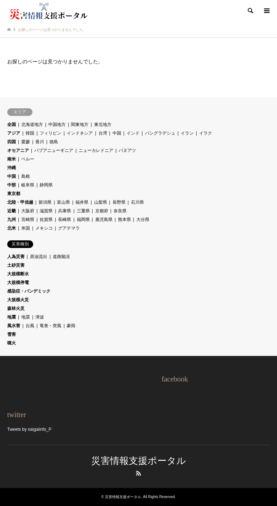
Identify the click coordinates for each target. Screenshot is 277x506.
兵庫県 (64, 210)
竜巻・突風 (50, 325)
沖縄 (11, 167)
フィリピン (50, 133)
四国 (11, 141)
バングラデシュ (160, 133)
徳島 (53, 141)
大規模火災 (18, 299)
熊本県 (124, 219)
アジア (13, 133)
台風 (30, 325)
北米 (11, 228)
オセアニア (18, 150)
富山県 (63, 202)
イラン (187, 133)
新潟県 (45, 202)
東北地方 (102, 124)
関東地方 (79, 124)
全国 (11, 124)
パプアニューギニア (53, 150)
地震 (11, 317)
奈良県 (120, 210)
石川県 (137, 202)
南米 (11, 159)
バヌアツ (127, 150)
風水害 (13, 325)
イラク (205, 133)
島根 (25, 176)
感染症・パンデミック (28, 291)
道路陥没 (61, 256)
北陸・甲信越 (20, 202)
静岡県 (46, 185)
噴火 (11, 342)
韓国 (30, 133)
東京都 (13, 193)
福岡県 (83, 219)
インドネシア (80, 133)
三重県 (83, 210)
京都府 (101, 210)
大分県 (142, 219)
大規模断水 (18, 273)
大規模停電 (18, 282)
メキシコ (44, 228)
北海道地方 (32, 124)
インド (133, 133)
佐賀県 (46, 219)
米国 (25, 228)
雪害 (11, 334)
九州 (11, 219)
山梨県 (100, 202)
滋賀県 (46, 210)
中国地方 (57, 124)
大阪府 (27, 210)
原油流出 (38, 256)
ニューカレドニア (96, 150)
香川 (39, 141)
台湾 (102, 133)
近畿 (11, 210)
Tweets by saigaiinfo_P (29, 429)
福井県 (81, 202)
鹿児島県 (104, 219)
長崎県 (64, 219)
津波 (39, 317)
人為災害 (16, 256)
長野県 (119, 202)
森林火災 (16, 308)
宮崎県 (27, 219)
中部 (11, 185)
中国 (117, 133)
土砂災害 (16, 265)
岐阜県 (27, 185)
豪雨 (71, 325)
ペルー (27, 159)
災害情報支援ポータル (138, 461)
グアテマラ (69, 228)
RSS (138, 473)
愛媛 (25, 141)
